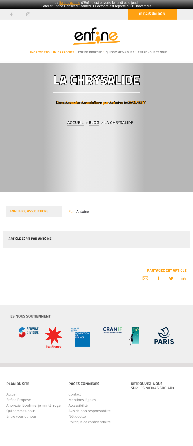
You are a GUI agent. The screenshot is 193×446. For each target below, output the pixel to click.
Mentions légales (82, 399)
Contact (75, 394)
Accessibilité (78, 405)
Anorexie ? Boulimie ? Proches (52, 52)
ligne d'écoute (69, 2)
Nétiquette (77, 416)
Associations (91, 102)
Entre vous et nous (152, 52)
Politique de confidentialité (90, 422)
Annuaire (72, 102)
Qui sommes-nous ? (120, 52)
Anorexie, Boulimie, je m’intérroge (33, 405)
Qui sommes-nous (21, 411)
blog (94, 122)
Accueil (75, 122)
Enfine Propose (18, 399)
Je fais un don (152, 14)
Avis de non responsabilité (90, 411)
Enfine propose (90, 52)
